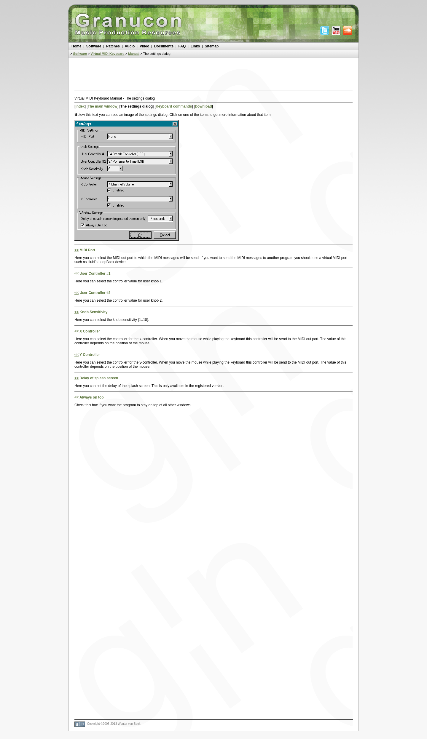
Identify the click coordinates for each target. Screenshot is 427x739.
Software (93, 46)
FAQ (182, 46)
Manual (133, 53)
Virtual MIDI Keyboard (108, 53)
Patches (113, 46)
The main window (102, 106)
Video (144, 46)
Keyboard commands (174, 106)
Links (195, 46)
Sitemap (212, 46)
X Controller (89, 331)
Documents (163, 46)
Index (80, 106)
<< (76, 250)
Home (76, 46)
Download (203, 106)
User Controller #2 (94, 293)
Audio (130, 46)
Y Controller (89, 355)
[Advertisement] (213, 75)
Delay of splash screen (98, 378)
